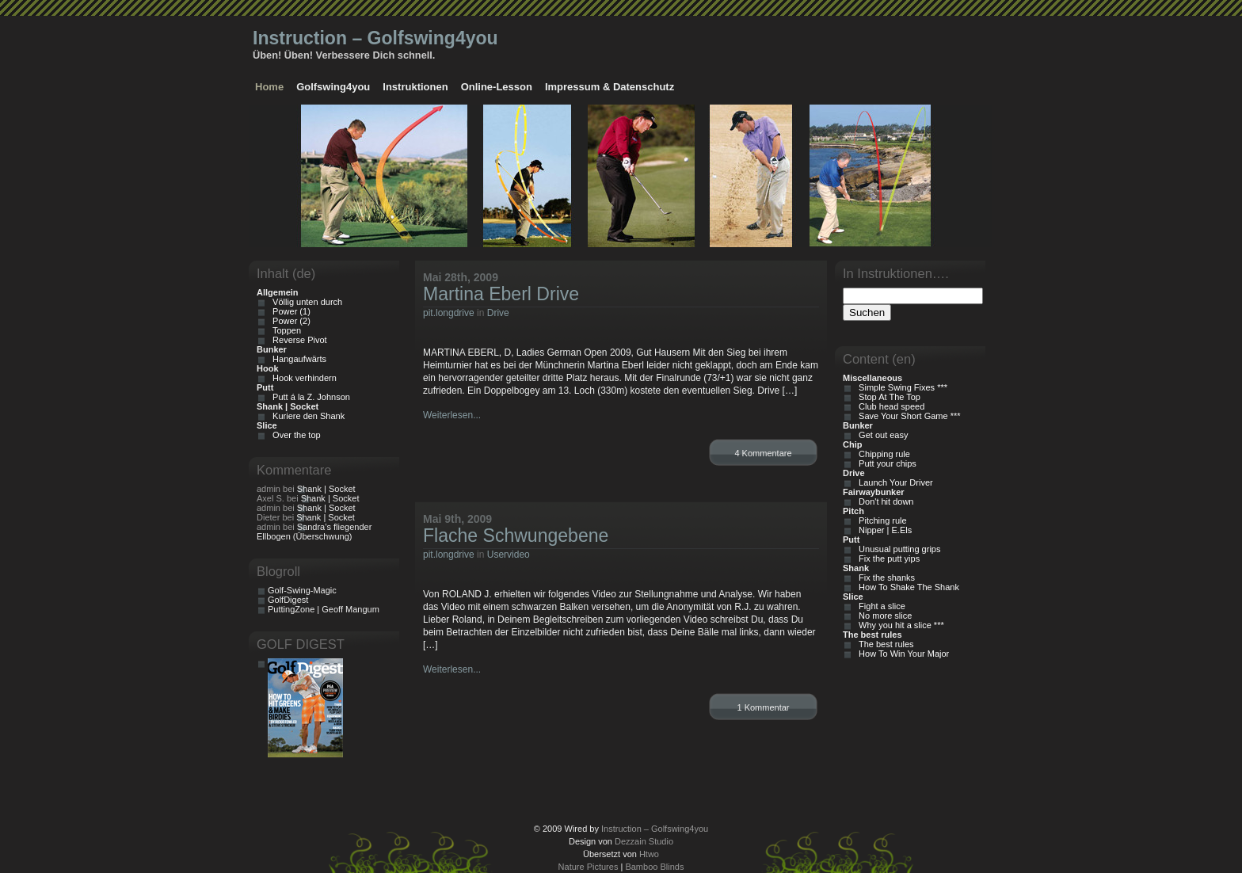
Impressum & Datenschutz (609, 87)
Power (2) (289, 321)
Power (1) (289, 311)
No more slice (883, 615)
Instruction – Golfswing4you (375, 38)
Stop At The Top (887, 397)
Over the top (294, 435)
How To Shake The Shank (906, 587)
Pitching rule (880, 520)
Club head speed (889, 406)
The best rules (884, 644)
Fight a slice (879, 606)
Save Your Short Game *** (907, 416)
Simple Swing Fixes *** (900, 387)
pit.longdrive (448, 312)
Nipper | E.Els (883, 530)
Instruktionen (415, 87)
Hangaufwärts (297, 359)
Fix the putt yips (887, 558)
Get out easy (881, 435)
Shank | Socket (326, 489)
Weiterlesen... (452, 415)
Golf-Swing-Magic (302, 590)
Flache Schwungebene (515, 535)
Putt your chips (885, 463)
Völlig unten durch (305, 302)
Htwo (649, 854)
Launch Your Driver (893, 482)
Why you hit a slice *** (899, 625)
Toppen (284, 330)
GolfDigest (288, 599)
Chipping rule (882, 454)
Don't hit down (883, 501)
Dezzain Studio (644, 841)
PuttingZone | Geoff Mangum (323, 609)
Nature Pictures (588, 866)
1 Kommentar (763, 707)
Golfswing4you (333, 87)
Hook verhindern (302, 378)
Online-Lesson (496, 87)
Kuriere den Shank (306, 416)
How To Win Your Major (901, 653)
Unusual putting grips (897, 549)
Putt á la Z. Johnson (309, 397)
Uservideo (508, 554)
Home (269, 87)
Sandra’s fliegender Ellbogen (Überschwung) (314, 531)
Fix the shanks (884, 577)
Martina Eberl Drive (501, 294)
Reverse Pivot (297, 340)
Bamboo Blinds (654, 866)
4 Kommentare (762, 453)
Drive (498, 312)
